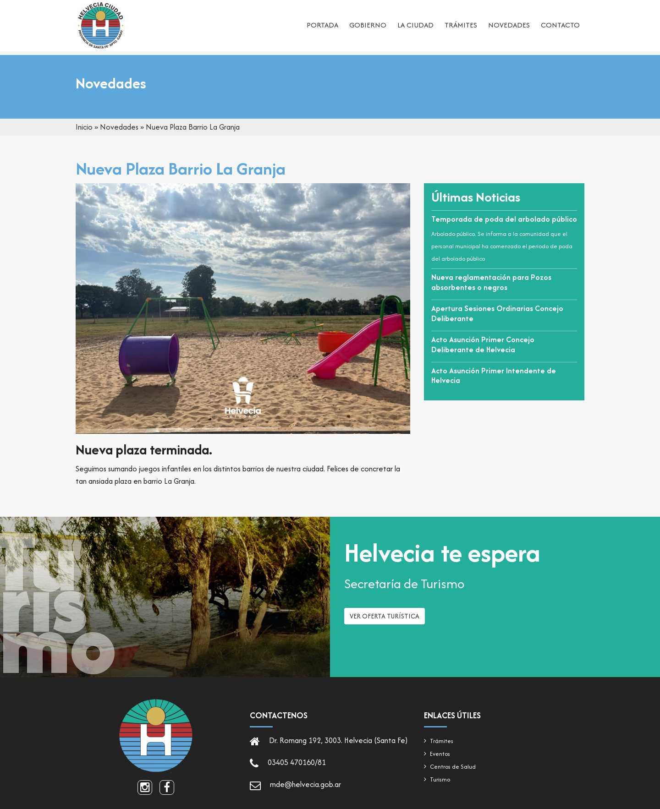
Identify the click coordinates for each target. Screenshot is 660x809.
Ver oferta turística (384, 619)
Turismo (440, 779)
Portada (322, 25)
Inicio (84, 126)
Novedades (509, 25)
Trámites (461, 25)
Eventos (440, 753)
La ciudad (415, 25)
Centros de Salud (453, 766)
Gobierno (367, 25)
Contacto (560, 25)
